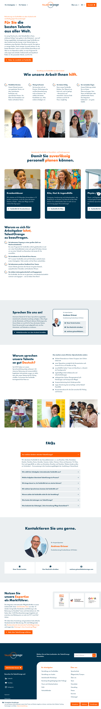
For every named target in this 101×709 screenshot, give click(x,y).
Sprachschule (75, 671)
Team (72, 681)
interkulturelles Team (23, 607)
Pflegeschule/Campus (77, 674)
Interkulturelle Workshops (49, 678)
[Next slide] (98, 123)
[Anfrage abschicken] (94, 655)
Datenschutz (7, 698)
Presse (73, 690)
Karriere (73, 694)
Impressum (6, 694)
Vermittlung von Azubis (48, 674)
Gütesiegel (74, 697)
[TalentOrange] (50, 5)
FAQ (42, 687)
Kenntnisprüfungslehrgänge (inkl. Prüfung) (53, 681)
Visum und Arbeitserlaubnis (49, 684)
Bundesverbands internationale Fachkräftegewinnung (23, 625)
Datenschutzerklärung (22, 706)
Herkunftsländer (46, 690)
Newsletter (74, 684)
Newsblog (74, 687)
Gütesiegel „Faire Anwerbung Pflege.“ (25, 627)
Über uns (73, 678)
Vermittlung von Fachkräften (49, 671)
